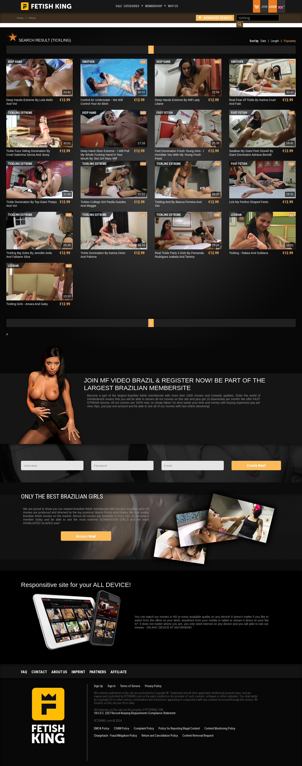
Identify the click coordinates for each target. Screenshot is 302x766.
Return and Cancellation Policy (160, 731)
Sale (119, 6)
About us (59, 667)
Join (264, 6)
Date (263, 36)
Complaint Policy (144, 724)
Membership (153, 6)
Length (275, 36)
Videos (32, 18)
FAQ (24, 667)
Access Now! (86, 532)
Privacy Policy (153, 682)
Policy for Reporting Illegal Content (179, 724)
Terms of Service (130, 682)
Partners (98, 667)
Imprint (78, 667)
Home (20, 18)
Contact (39, 667)
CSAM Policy (121, 724)
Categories (131, 6)
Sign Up (98, 682)
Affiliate (119, 667)
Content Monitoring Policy (219, 724)
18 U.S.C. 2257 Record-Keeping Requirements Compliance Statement (135, 709)
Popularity (290, 36)
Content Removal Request (197, 731)
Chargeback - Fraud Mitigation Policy (115, 731)
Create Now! (256, 461)
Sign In (112, 682)
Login (273, 6)
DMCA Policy (101, 724)
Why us (173, 6)
